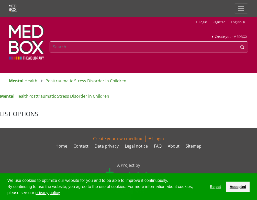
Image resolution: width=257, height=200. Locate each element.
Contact (80, 146)
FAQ (158, 146)
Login (201, 22)
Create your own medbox (117, 138)
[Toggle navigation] (241, 8)
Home (61, 146)
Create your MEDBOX (229, 36)
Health (23, 81)
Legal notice (136, 146)
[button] (62, 193)
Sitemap (194, 146)
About (174, 146)
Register (219, 22)
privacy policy (47, 193)
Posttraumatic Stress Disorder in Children (86, 81)
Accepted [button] (238, 187)
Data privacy (107, 146)
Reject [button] (215, 187)
